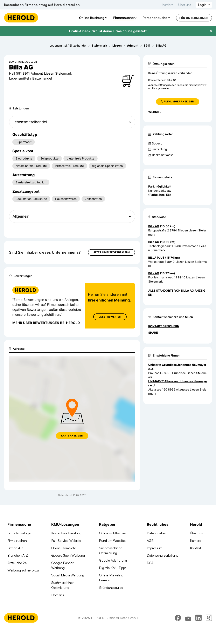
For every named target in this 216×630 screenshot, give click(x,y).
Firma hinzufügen (19, 533)
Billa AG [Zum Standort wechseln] (153, 226)
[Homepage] (21, 17)
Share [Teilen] (153, 332)
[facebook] (178, 618)
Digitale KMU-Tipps (112, 568)
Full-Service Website (66, 540)
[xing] (209, 618)
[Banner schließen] (211, 31)
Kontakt (195, 548)
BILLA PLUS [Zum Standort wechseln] (156, 257)
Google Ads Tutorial (113, 560)
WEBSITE (154, 112)
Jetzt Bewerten (110, 316)
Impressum (154, 548)
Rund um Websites (112, 540)
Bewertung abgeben (23, 61)
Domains (57, 595)
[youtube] (188, 618)
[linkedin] (198, 618)
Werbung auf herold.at (23, 570)
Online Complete (63, 548)
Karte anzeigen (72, 435)
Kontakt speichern (163, 326)
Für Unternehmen (194, 18)
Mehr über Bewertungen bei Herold (46, 323)
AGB (150, 540)
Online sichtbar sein (113, 533)
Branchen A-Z (17, 555)
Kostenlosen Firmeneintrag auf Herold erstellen (42, 5)
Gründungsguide (111, 587)
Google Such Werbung (68, 555)
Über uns (184, 5)
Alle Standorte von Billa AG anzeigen (176, 292)
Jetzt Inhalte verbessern (111, 252)
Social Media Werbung (67, 575)
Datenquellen (156, 533)
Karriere (167, 5)
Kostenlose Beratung (66, 533)
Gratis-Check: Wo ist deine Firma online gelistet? (108, 31)
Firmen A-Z (15, 548)
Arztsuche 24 (17, 563)
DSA (150, 563)
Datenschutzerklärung (163, 555)
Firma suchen (17, 540)
